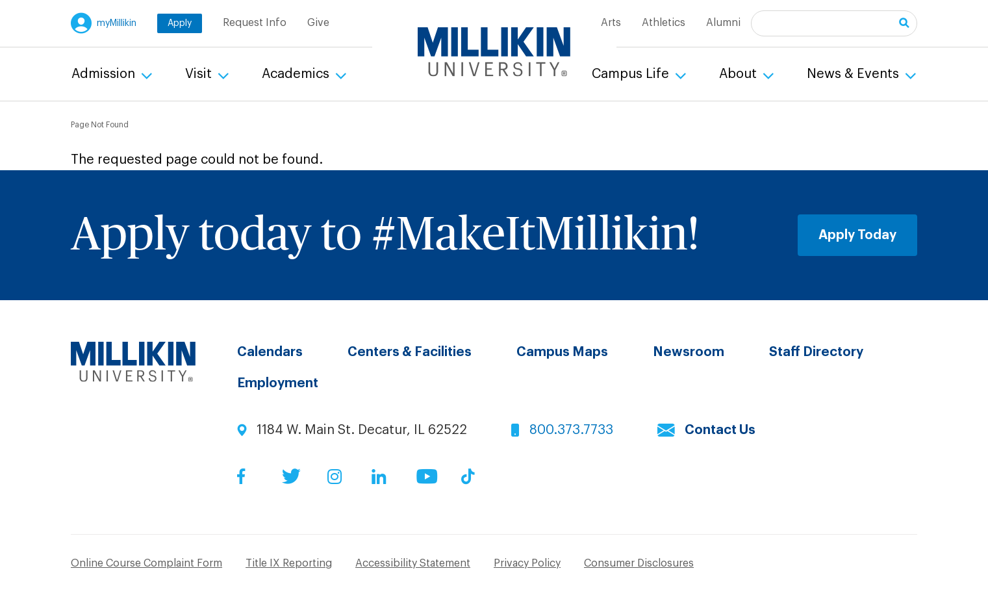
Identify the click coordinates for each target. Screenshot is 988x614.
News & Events (854, 74)
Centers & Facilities (410, 352)
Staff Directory (816, 352)
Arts (611, 23)
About (739, 74)
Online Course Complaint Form (146, 563)
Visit (200, 74)
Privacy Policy (527, 563)
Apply (180, 23)
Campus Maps (562, 352)
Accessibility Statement (412, 563)
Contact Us (720, 430)
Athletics (663, 23)
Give (318, 23)
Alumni (723, 23)
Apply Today (857, 235)
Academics (297, 74)
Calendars (270, 352)
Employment (277, 383)
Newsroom (688, 352)
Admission (104, 74)
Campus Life (632, 74)
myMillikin (116, 23)
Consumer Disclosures (639, 563)
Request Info (254, 23)
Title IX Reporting (289, 563)
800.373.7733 (571, 430)
